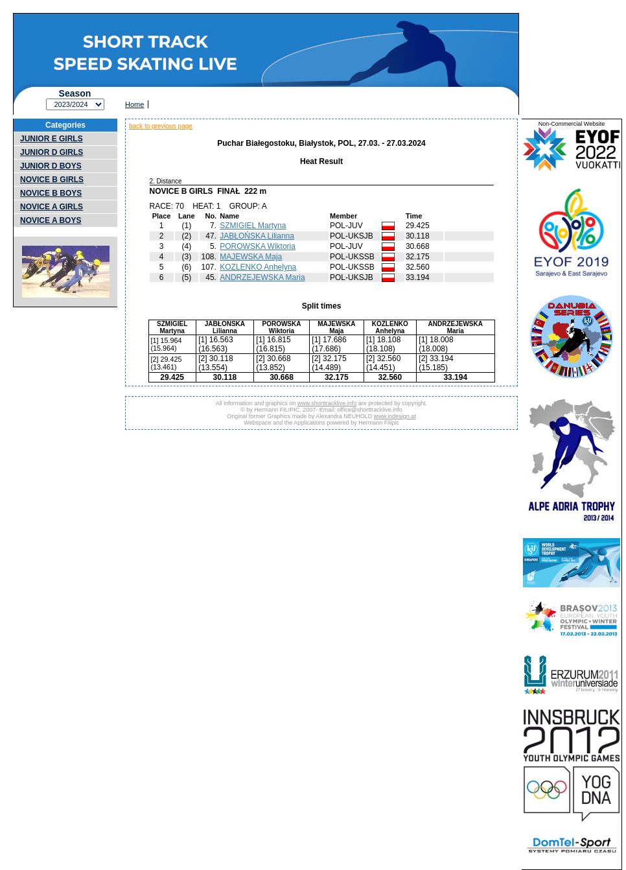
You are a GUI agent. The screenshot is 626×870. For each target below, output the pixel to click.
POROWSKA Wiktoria (258, 246)
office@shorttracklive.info (369, 409)
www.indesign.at (395, 416)
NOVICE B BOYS (51, 193)
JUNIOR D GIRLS (51, 152)
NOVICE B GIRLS (52, 179)
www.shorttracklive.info (327, 403)
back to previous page (160, 126)
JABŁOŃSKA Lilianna (257, 236)
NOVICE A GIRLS (51, 206)
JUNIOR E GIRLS (51, 138)
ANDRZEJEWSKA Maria (262, 277)
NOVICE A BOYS (50, 220)
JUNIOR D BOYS (51, 165)
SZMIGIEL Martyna (253, 225)
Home (134, 104)
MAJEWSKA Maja (251, 256)
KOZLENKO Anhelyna (258, 267)
